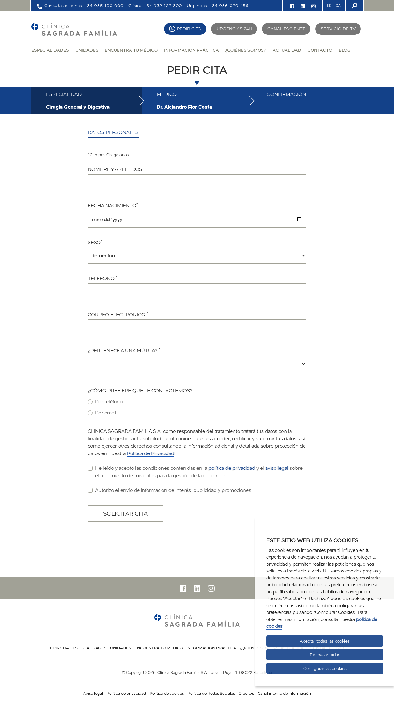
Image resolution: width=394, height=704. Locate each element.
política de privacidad (231, 468)
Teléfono (102, 278)
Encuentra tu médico (131, 50)
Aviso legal (93, 693)
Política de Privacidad (150, 453)
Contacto (320, 50)
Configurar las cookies (325, 668)
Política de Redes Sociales (211, 693)
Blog (344, 50)
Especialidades (50, 50)
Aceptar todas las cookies (325, 641)
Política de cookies (167, 693)
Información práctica (191, 50)
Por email (102, 412)
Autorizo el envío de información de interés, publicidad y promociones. (170, 490)
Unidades (86, 50)
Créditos (246, 693)
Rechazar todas (325, 654)
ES (329, 5)
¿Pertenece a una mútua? (124, 350)
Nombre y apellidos (116, 169)
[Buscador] (354, 5)
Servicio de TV (338, 28)
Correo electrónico (118, 314)
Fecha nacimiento (113, 205)
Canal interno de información (284, 693)
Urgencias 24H (234, 28)
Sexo (95, 242)
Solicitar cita (125, 513)
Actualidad (287, 50)
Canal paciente (286, 28)
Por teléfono (105, 401)
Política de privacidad (126, 693)
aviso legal (276, 468)
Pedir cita (189, 28)
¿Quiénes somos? (245, 50)
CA (338, 5)
